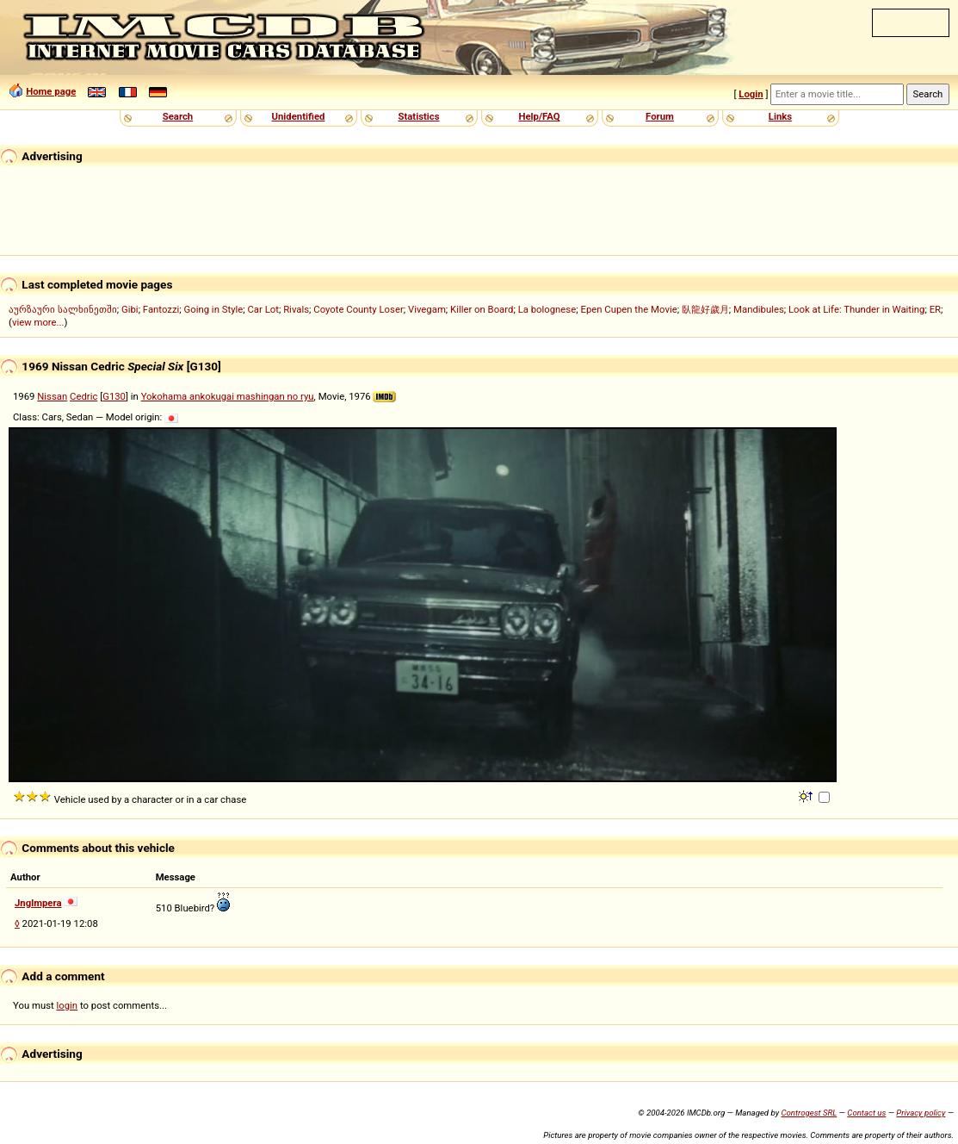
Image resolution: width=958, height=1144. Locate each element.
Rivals (296, 309)
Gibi (130, 309)
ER (935, 309)
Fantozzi (161, 309)
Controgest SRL (809, 1112)
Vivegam (427, 309)
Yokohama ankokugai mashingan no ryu (227, 396)
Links (780, 116)
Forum (660, 116)
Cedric (83, 396)
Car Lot (262, 309)
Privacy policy (920, 1112)
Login (751, 94)
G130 (114, 396)
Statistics (418, 116)
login (67, 1005)
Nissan (52, 396)
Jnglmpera (38, 903)
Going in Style (214, 309)
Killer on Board (481, 309)
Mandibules (758, 309)
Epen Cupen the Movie (628, 309)
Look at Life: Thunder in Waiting (856, 309)
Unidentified (298, 116)
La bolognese (547, 309)
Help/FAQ (538, 116)
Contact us (866, 1112)
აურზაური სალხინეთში (63, 309)
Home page (51, 91)
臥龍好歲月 (705, 309)
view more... (38, 322)
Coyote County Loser (358, 309)
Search (178, 116)
